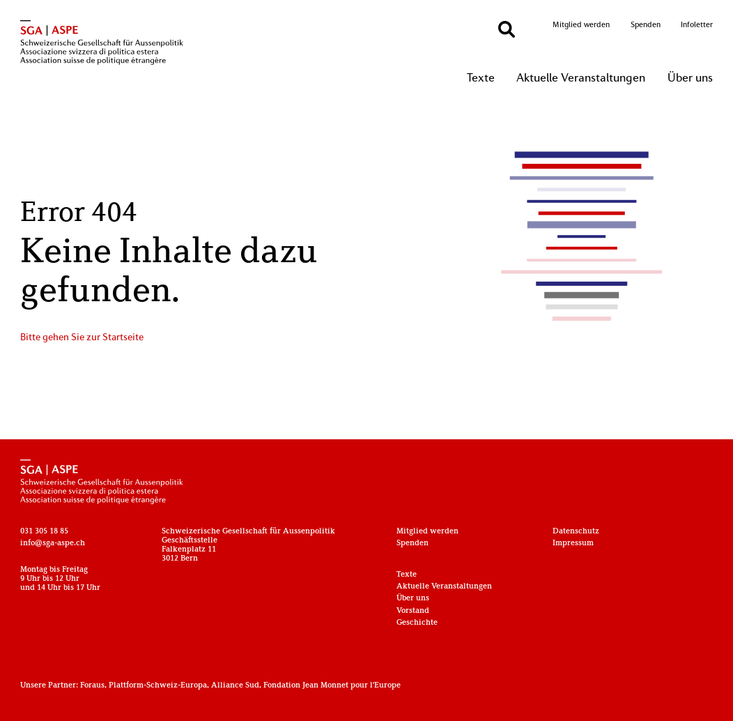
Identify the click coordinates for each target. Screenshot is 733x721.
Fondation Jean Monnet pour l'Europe (332, 686)
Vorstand (412, 611)
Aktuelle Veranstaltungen (580, 78)
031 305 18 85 (44, 532)
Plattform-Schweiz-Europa (158, 686)
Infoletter (697, 25)
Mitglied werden (581, 25)
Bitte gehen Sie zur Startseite (82, 337)
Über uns (690, 78)
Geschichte (417, 623)
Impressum (573, 543)
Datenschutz (576, 532)
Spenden (646, 25)
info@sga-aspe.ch (52, 543)
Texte (481, 78)
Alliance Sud (235, 686)
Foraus (92, 686)
